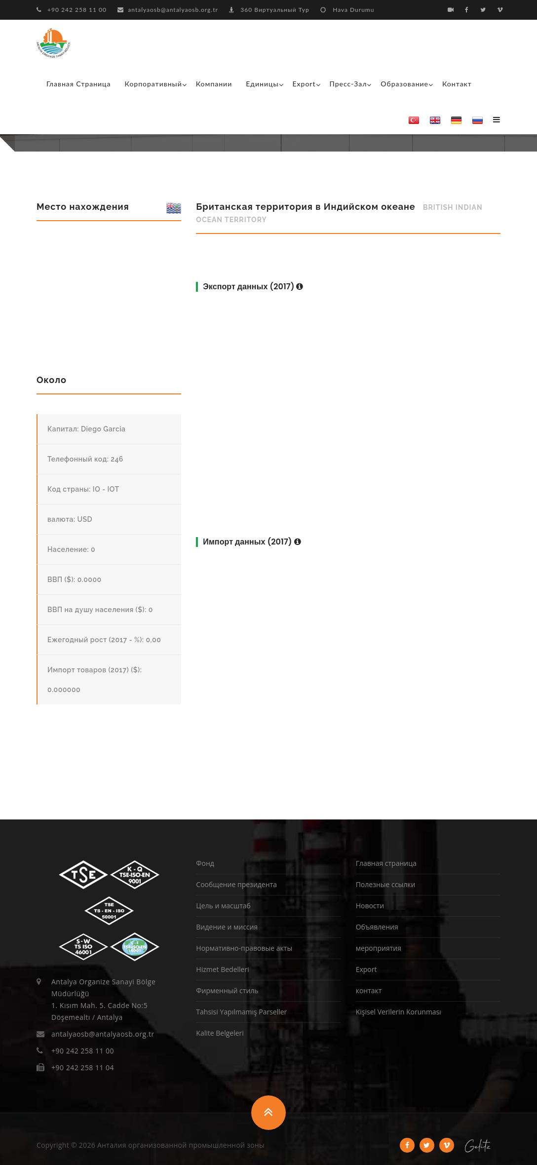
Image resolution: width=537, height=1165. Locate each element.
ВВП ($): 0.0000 (74, 579)
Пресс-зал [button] (348, 83)
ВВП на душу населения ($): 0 (100, 610)
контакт (457, 83)
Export (366, 969)
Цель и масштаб (223, 905)
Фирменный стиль (227, 990)
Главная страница (78, 83)
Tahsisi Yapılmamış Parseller (241, 1011)
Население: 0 (71, 549)
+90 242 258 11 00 (72, 9)
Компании (214, 83)
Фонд (205, 863)
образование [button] (404, 83)
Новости (370, 905)
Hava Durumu (347, 9)
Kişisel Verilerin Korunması (398, 1011)
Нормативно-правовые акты (244, 948)
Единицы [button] (262, 83)
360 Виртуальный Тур (269, 9)
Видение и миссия (227, 927)
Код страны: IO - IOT (83, 489)
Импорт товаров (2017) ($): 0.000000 (94, 680)
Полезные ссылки (386, 884)
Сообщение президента (236, 884)
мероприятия (378, 948)
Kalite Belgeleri (219, 1033)
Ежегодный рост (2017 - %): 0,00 (104, 640)
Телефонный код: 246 (85, 459)
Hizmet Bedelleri (222, 969)
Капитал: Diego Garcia (86, 429)
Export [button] (304, 83)
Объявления (377, 927)
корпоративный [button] (153, 83)
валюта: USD (69, 519)
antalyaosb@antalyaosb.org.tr (167, 9)
